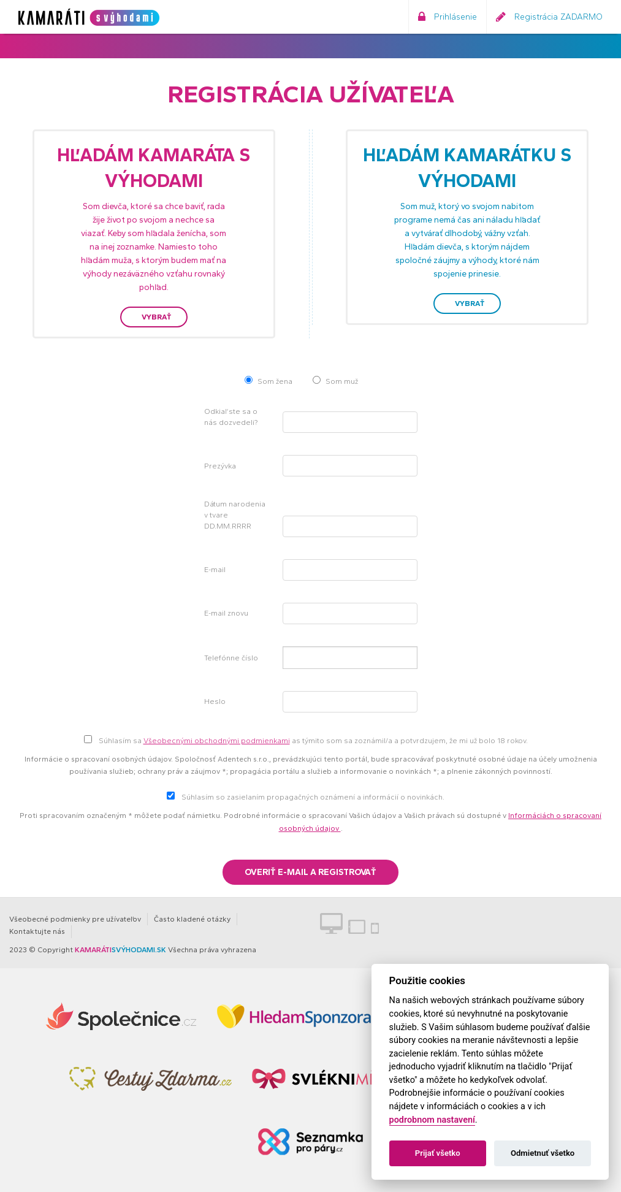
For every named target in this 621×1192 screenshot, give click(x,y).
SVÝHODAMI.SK (120, 950)
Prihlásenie (447, 17)
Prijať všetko (437, 1153)
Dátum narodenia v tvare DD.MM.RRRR (234, 515)
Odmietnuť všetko (542, 1153)
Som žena (274, 381)
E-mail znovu (226, 613)
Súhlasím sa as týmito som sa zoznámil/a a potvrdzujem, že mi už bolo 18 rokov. (313, 740)
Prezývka (220, 466)
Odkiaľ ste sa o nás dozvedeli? (230, 417)
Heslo (215, 701)
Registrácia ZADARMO (549, 17)
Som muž (342, 381)
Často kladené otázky (192, 919)
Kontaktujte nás (37, 931)
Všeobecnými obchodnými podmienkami (216, 740)
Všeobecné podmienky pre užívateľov (75, 919)
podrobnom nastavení (432, 1120)
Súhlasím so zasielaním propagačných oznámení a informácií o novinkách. (312, 797)
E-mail (215, 569)
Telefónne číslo (231, 658)
